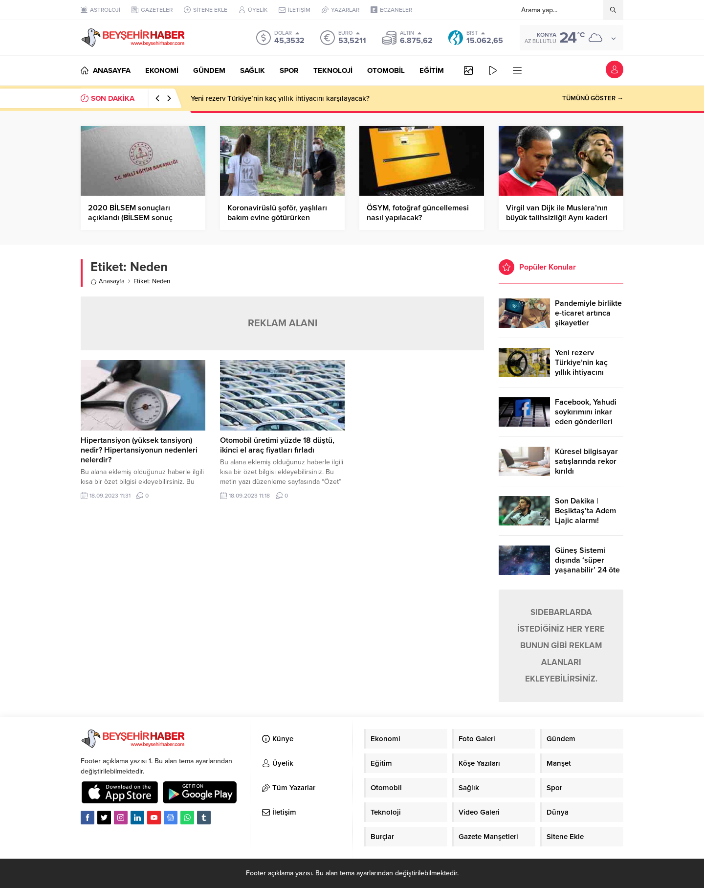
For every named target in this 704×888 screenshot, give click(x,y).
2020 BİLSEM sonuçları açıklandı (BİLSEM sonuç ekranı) (130, 217)
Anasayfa (107, 281)
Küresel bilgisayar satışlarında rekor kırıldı (586, 461)
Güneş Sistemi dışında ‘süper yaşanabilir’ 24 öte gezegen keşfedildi (588, 565)
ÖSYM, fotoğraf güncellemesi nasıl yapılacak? (418, 213)
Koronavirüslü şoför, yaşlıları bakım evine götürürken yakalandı (277, 217)
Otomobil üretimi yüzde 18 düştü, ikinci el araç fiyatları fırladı (277, 445)
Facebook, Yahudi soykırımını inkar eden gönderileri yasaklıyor (585, 416)
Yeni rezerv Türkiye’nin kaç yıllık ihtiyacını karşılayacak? (280, 98)
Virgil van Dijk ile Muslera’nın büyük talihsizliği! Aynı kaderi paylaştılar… (557, 217)
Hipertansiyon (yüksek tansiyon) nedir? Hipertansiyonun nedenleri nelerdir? (139, 450)
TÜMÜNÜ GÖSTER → (592, 98)
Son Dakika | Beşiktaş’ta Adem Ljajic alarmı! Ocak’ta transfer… (586, 515)
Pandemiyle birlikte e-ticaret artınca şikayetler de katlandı (588, 318)
